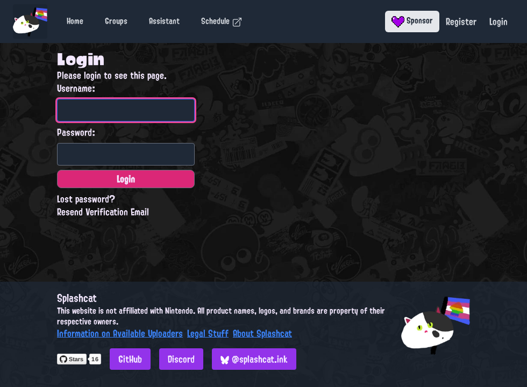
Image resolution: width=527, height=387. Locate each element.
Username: (76, 88)
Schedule (222, 20)
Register (461, 21)
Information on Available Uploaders (120, 333)
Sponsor (412, 20)
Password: (76, 132)
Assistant (164, 20)
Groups (116, 20)
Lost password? (86, 198)
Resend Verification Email (103, 211)
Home (75, 20)
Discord (181, 359)
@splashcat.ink (254, 359)
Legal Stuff (208, 333)
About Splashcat (262, 333)
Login (498, 21)
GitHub (130, 359)
